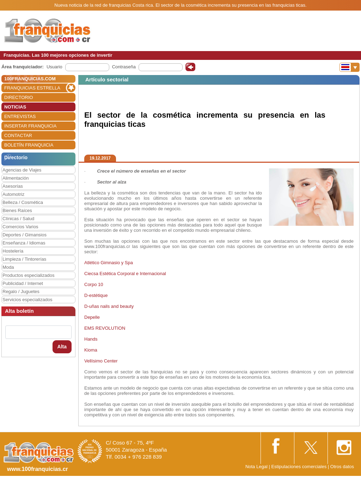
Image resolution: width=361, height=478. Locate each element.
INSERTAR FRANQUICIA (30, 126)
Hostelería (12, 251)
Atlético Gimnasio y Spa (108, 262)
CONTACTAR (18, 135)
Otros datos (342, 466)
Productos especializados (28, 275)
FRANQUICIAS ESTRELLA (32, 88)
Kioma (90, 350)
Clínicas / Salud (18, 218)
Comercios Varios (20, 226)
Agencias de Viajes (21, 170)
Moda (8, 267)
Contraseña (124, 66)
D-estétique (96, 295)
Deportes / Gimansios (24, 234)
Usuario (54, 66)
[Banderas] (349, 67)
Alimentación (15, 178)
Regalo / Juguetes (20, 291)
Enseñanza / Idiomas (23, 243)
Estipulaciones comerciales (299, 466)
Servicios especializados (27, 299)
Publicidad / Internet (22, 283)
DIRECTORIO (18, 97)
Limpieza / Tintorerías (24, 259)
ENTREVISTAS (20, 116)
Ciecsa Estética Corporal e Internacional (125, 273)
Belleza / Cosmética (22, 202)
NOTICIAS (15, 107)
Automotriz (13, 194)
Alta (62, 346)
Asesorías (12, 186)
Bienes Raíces (17, 210)
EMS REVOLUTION (104, 328)
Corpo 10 (94, 284)
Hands (91, 339)
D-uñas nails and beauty (109, 306)
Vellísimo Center (101, 361)
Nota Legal (256, 466)
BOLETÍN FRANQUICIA (28, 145)
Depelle (92, 317)
